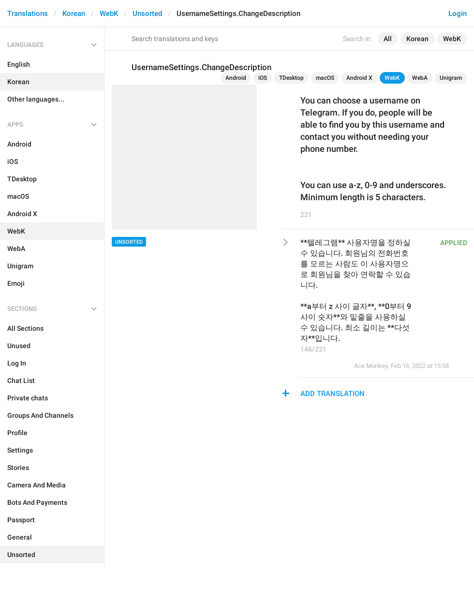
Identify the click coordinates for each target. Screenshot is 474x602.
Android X (359, 77)
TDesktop (291, 77)
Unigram (451, 77)
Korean (73, 13)
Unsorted (147, 13)
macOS (325, 77)
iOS (262, 77)
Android (235, 77)
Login (457, 13)
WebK (109, 13)
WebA (420, 77)
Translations (27, 13)
